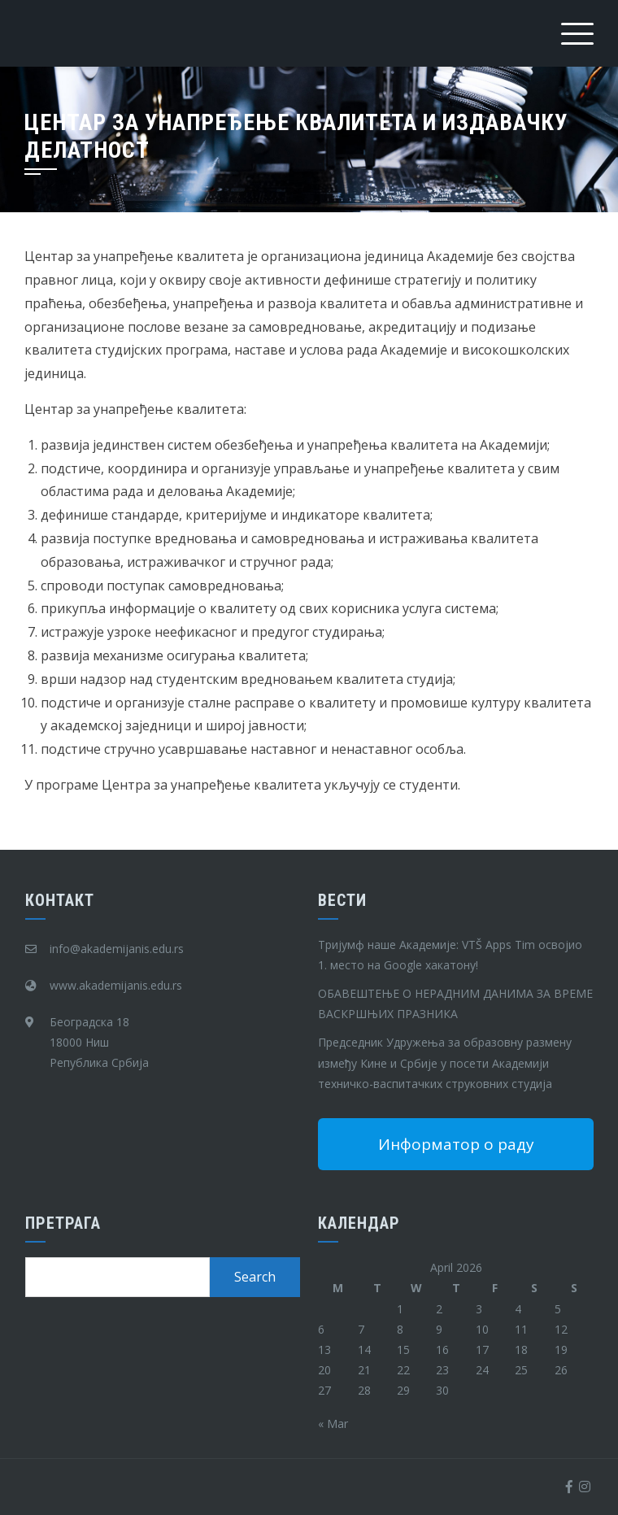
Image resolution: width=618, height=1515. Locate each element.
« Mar (333, 1423)
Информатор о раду (456, 1144)
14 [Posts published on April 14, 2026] (364, 1349)
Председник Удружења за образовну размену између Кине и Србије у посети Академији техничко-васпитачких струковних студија (445, 1062)
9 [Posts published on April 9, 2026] (439, 1329)
